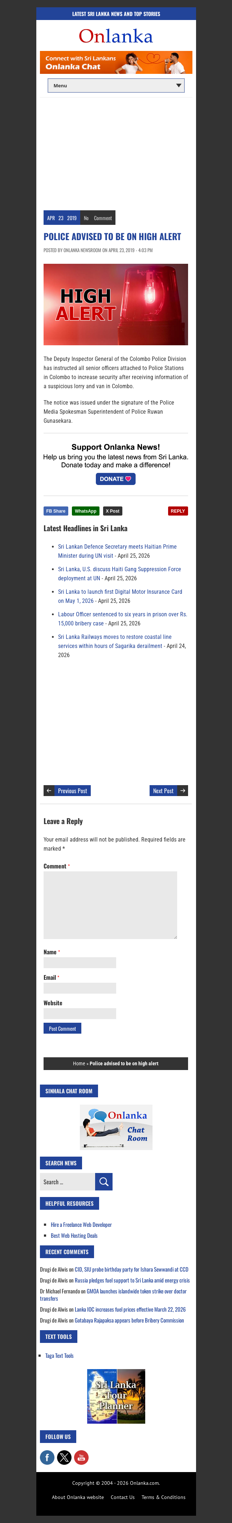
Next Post (163, 790)
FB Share (56, 511)
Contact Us (123, 1497)
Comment (103, 218)
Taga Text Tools (59, 1355)
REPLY (178, 511)
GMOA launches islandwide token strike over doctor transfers (113, 1294)
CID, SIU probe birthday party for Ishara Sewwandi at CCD (131, 1269)
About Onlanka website (78, 1497)
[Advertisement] (116, 152)
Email (51, 977)
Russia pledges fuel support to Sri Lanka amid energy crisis (132, 1280)
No (86, 218)
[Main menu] (116, 85)
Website (53, 1002)
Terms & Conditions (164, 1497)
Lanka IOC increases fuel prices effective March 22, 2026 (130, 1309)
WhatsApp (85, 511)
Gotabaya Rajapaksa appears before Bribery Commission (129, 1320)
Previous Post (72, 790)
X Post (112, 511)
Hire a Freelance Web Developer (81, 1224)
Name (52, 951)
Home (79, 1063)
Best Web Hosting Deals (74, 1235)
